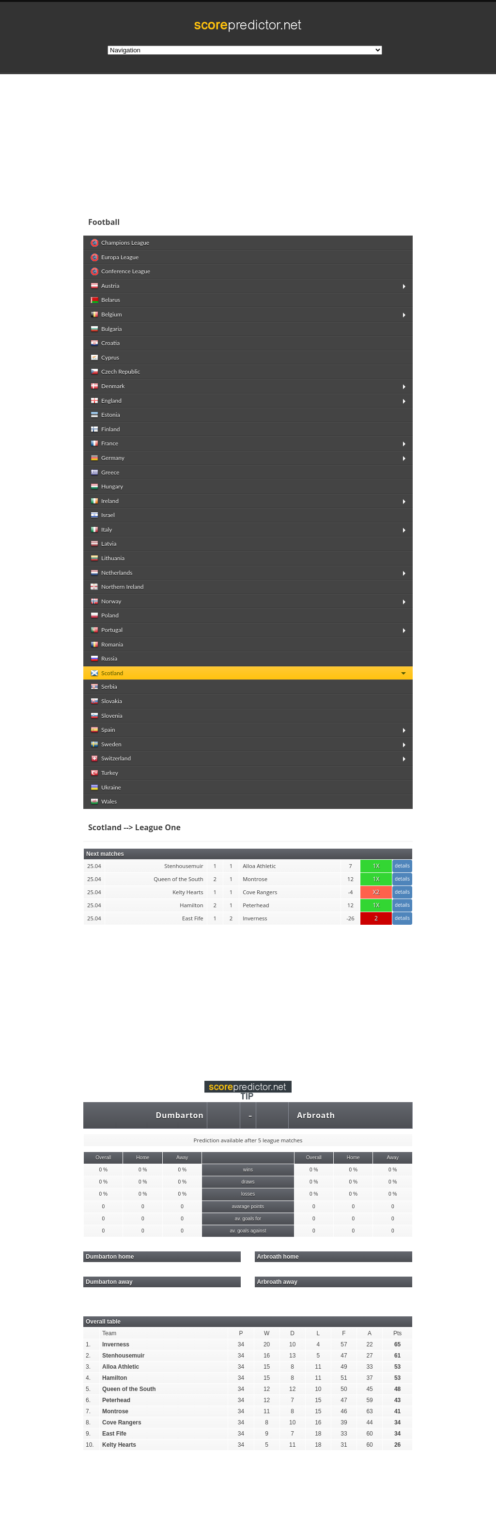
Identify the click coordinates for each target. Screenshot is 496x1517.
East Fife (114, 1433)
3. (88, 1366)
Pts (397, 1333)
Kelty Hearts (119, 1444)
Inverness (115, 1344)
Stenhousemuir (123, 1355)
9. (88, 1433)
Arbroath (316, 1115)
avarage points (248, 1206)
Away (182, 1157)
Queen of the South (129, 1389)
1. (88, 1344)
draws (247, 1182)
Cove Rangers (121, 1422)
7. (88, 1411)
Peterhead (116, 1400)
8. (88, 1422)
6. (88, 1400)
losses (248, 1194)
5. (88, 1389)
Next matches (105, 854)
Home (142, 1157)
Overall (103, 1157)
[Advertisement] (248, 997)
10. (90, 1444)
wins (248, 1169)
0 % (103, 1169)
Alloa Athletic (120, 1366)
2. (88, 1355)
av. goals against (248, 1230)
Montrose (115, 1411)
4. (88, 1378)
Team (109, 1333)
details (402, 865)
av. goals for (248, 1218)
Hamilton (114, 1378)
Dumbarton (179, 1115)
